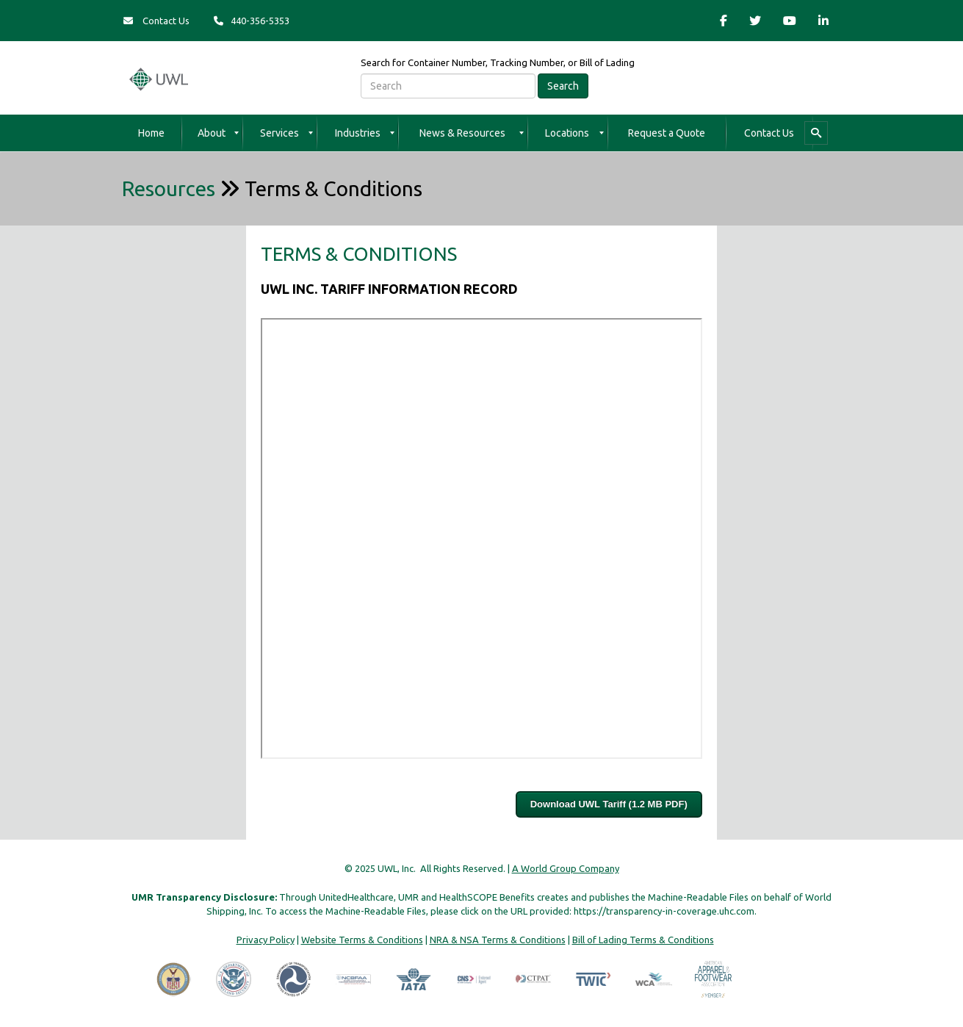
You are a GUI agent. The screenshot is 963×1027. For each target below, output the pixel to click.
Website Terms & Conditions (362, 939)
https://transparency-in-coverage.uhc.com (664, 911)
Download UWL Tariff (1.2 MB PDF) (609, 804)
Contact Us (156, 20)
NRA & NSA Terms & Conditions (498, 939)
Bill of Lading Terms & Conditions (643, 939)
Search (563, 86)
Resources (168, 188)
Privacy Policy (266, 939)
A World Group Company (565, 868)
